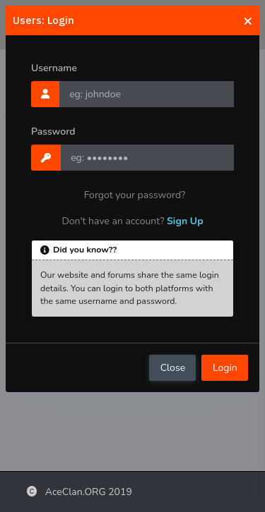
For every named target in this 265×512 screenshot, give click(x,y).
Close (172, 367)
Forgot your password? (135, 195)
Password (53, 131)
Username (54, 68)
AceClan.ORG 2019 (79, 492)
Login (225, 367)
